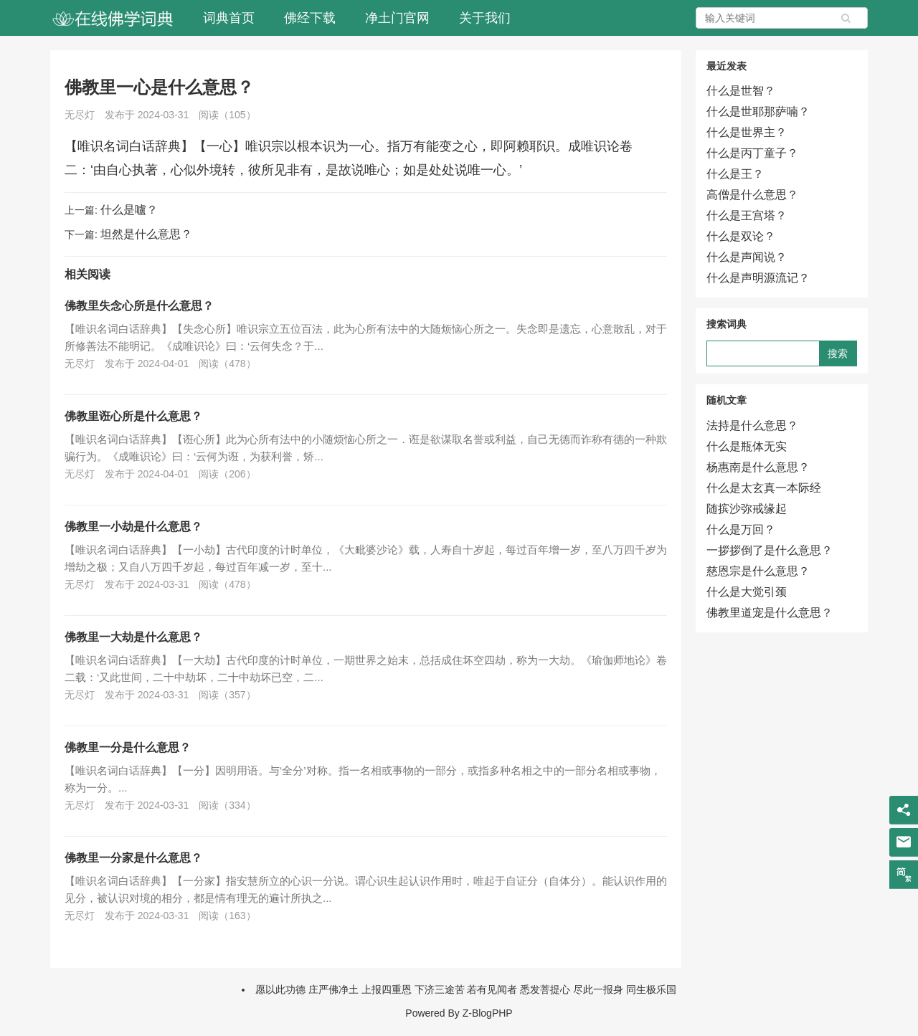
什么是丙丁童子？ (752, 153)
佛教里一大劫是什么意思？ (133, 637)
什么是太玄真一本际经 (763, 488)
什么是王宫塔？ (746, 215)
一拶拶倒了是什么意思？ (769, 550)
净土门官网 (397, 18)
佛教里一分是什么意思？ (128, 747)
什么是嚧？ (129, 210)
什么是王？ (735, 174)
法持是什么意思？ (752, 425)
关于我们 (485, 18)
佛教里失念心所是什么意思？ (139, 306)
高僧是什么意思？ (752, 195)
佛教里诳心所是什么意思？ (133, 416)
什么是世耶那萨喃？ (758, 111)
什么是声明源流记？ (758, 278)
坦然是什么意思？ (146, 234)
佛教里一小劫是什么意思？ (133, 527)
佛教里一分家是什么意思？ (133, 858)
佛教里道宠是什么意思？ (769, 613)
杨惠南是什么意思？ (758, 467)
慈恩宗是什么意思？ (758, 571)
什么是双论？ (740, 236)
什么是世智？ (740, 91)
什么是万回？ (740, 529)
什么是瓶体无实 (746, 446)
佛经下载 (310, 18)
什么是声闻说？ (746, 257)
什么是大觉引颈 (746, 592)
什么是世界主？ (746, 132)
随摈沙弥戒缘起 (746, 509)
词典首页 (229, 18)
